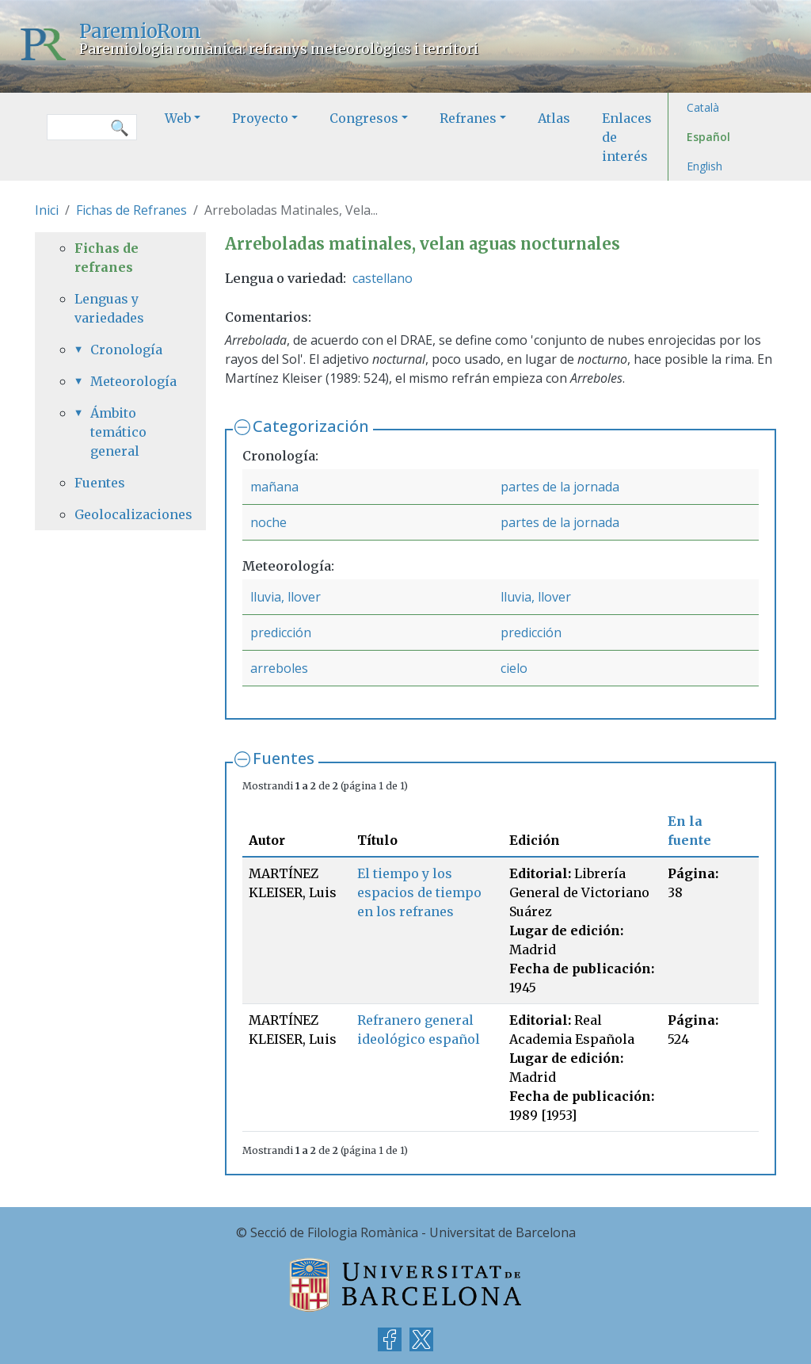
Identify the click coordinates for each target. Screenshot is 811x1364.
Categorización (311, 426)
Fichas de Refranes (131, 210)
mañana (274, 486)
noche (268, 522)
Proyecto (260, 118)
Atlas (554, 118)
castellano (382, 278)
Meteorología (128, 381)
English (704, 166)
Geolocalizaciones (120, 514)
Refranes (468, 118)
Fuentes (283, 758)
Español (708, 136)
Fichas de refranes (106, 257)
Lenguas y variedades (109, 308)
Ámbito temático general (118, 432)
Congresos (363, 118)
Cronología (126, 349)
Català (703, 107)
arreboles (279, 668)
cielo (514, 668)
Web (178, 118)
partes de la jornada (560, 486)
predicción (280, 632)
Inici (47, 210)
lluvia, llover (285, 597)
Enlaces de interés (627, 137)
